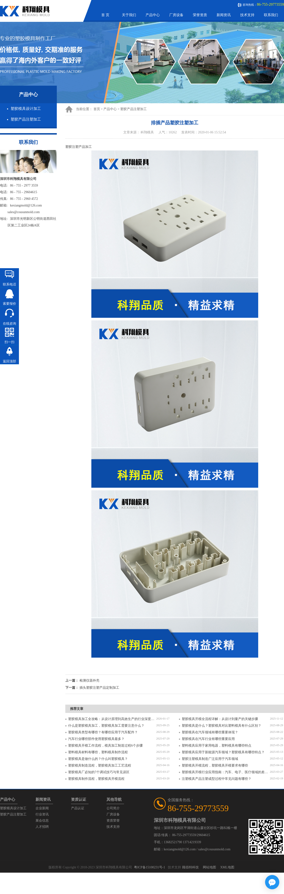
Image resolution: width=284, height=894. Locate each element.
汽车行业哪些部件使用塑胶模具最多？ (96, 739)
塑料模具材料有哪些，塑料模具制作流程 (98, 752)
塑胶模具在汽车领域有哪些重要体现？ (210, 732)
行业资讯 (42, 814)
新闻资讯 (224, 15)
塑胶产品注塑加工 (26, 119)
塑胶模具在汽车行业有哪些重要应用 (208, 739)
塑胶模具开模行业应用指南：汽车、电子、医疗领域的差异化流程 (226, 772)
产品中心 (153, 15)
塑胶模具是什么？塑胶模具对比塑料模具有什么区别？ (221, 725)
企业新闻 (42, 808)
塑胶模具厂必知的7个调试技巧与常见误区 (98, 772)
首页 (96, 109)
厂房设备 (176, 15)
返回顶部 (9, 361)
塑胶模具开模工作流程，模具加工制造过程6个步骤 (105, 745)
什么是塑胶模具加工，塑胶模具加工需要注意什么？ (106, 725)
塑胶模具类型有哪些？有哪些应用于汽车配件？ (103, 732)
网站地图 (209, 867)
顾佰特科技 (190, 867)
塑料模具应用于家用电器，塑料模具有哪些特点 (216, 745)
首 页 (105, 15)
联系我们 (271, 15)
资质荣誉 (113, 820)
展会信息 (42, 820)
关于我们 (129, 15)
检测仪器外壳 (89, 680)
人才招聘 (42, 826)
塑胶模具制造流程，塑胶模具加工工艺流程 (99, 765)
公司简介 (113, 808)
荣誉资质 (200, 15)
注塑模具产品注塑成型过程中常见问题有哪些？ (216, 779)
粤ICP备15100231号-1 (149, 867)
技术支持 (247, 15)
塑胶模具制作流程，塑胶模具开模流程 (96, 779)
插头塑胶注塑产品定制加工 (99, 687)
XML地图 (227, 867)
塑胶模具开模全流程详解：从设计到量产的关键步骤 (220, 719)
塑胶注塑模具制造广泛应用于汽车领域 (210, 759)
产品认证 (77, 808)
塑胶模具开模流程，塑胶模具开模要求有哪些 (215, 765)
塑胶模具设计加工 (26, 109)
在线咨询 (9, 323)
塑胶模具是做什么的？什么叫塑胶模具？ (98, 759)
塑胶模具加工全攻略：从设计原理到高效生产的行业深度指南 (112, 719)
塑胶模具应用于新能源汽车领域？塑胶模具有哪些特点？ (223, 752)
